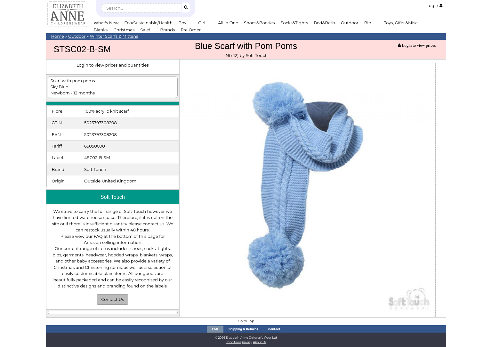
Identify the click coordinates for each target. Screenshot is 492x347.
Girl (201, 22)
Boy (182, 22)
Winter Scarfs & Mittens (114, 36)
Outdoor (350, 22)
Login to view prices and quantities (113, 65)
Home (57, 36)
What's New (106, 22)
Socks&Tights (294, 22)
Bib (367, 22)
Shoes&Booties (259, 22)
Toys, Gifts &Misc (401, 22)
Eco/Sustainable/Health (148, 22)
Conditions (233, 342)
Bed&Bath (324, 22)
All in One (228, 22)
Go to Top (246, 321)
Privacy (247, 342)
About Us (259, 342)
